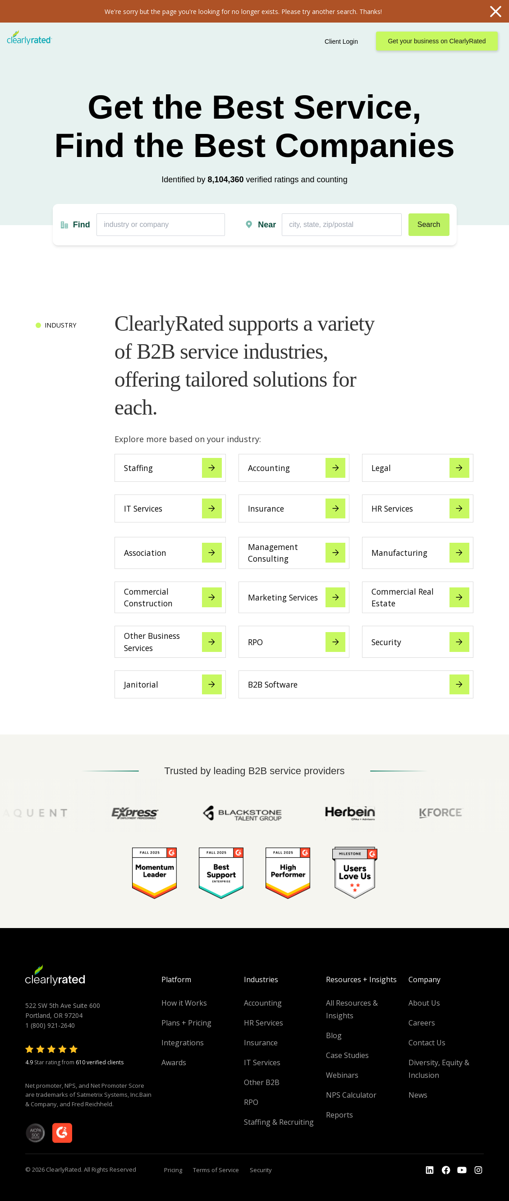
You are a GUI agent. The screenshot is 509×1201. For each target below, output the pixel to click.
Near (267, 224)
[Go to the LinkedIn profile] (429, 1170)
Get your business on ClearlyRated (437, 41)
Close (495, 11)
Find (81, 224)
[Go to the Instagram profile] (478, 1170)
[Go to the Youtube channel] (462, 1170)
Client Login (341, 41)
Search (428, 224)
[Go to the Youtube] (445, 1170)
